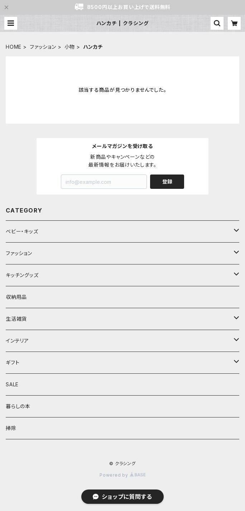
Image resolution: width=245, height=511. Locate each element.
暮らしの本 (18, 406)
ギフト (12, 362)
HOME (13, 47)
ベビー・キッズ (22, 231)
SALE (12, 384)
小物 (69, 47)
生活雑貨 (16, 319)
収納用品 (16, 297)
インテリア (17, 341)
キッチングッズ (22, 275)
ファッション (43, 47)
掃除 (11, 428)
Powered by (122, 475)
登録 (167, 181)
